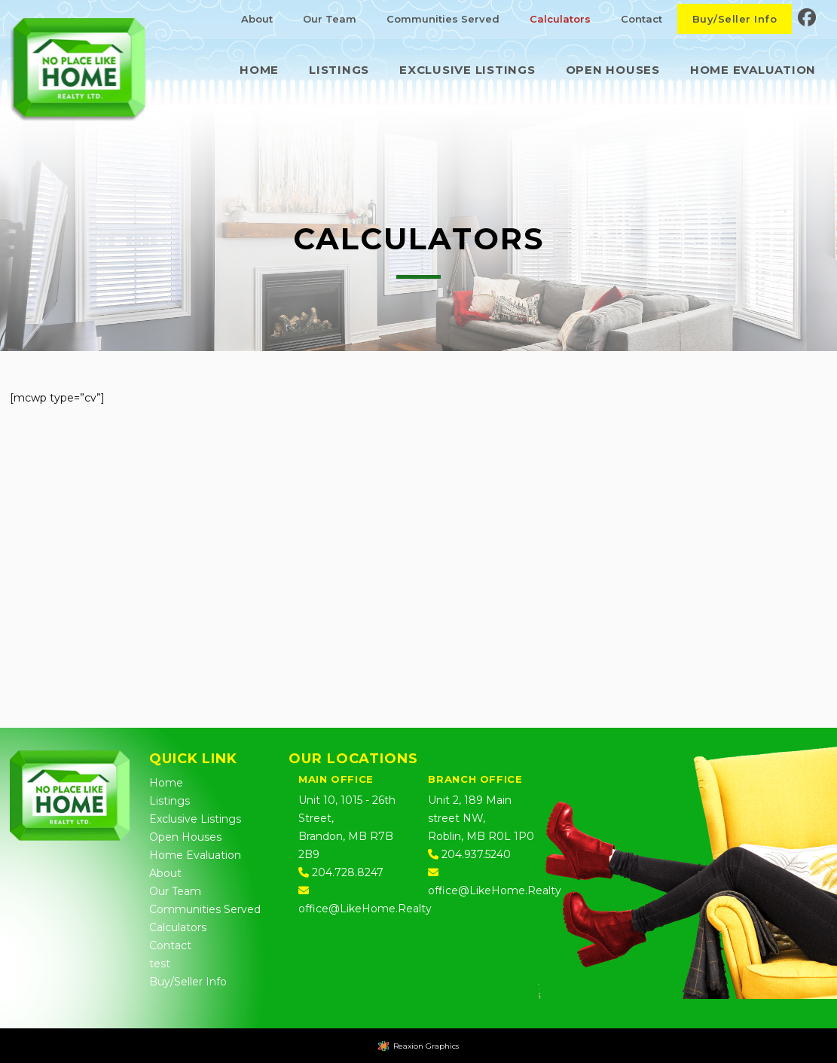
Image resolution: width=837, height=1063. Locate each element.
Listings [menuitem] (339, 70)
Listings (169, 801)
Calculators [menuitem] (560, 19)
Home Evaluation (195, 855)
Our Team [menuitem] (329, 19)
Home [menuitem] (259, 70)
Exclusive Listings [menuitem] (467, 70)
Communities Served (205, 909)
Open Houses (185, 837)
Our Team (175, 891)
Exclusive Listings (195, 819)
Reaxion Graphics (426, 1046)
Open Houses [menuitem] (613, 70)
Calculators (177, 927)
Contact (170, 945)
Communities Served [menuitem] (442, 19)
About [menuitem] (257, 19)
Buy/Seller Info (188, 981)
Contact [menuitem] (641, 19)
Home (166, 783)
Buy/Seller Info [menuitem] (734, 19)
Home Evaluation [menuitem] (753, 70)
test (159, 963)
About (165, 873)
